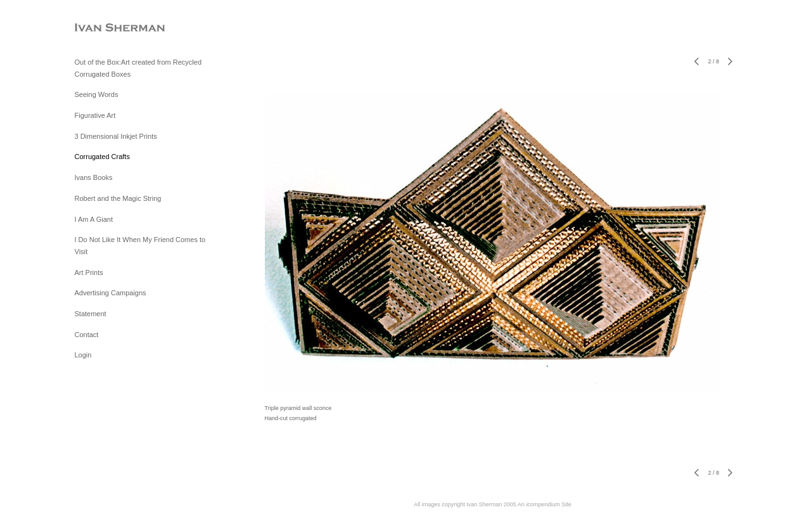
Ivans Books (94, 177)
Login (83, 355)
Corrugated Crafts (102, 156)
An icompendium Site (545, 504)
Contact (87, 334)
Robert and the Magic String (118, 198)
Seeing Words (96, 94)
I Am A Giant (94, 219)
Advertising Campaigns (110, 293)
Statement (90, 313)
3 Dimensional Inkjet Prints (116, 136)
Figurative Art (95, 115)
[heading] (106, 28)
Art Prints (89, 272)
